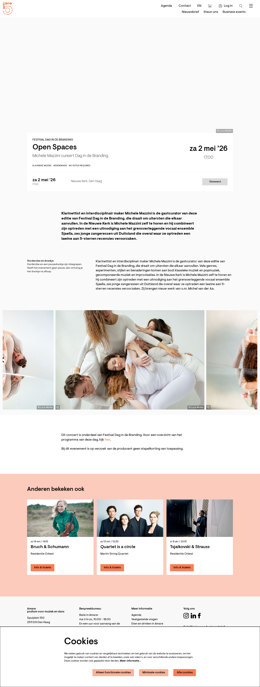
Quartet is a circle (117, 547)
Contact (185, 6)
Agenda (166, 6)
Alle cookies (185, 672)
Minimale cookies (153, 672)
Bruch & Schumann (50, 547)
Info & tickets (42, 567)
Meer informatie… (130, 661)
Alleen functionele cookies (113, 672)
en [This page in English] (199, 6)
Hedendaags (60, 166)
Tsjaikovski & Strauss (190, 547)
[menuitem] (190, 12)
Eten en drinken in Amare (147, 623)
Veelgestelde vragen (144, 619)
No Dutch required (79, 166)
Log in (226, 6)
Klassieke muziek (41, 166)
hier (107, 440)
